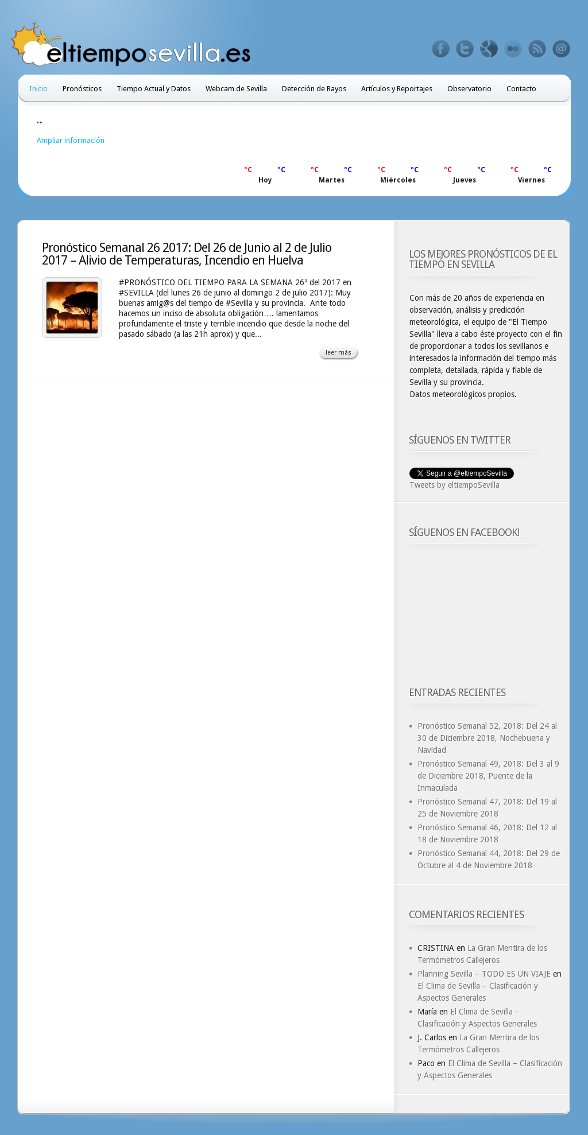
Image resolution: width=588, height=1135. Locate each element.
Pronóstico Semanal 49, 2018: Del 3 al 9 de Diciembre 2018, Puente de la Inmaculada (488, 775)
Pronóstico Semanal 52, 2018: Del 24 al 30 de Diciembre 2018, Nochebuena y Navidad (487, 738)
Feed (537, 49)
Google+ (489, 49)
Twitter (465, 49)
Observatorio (469, 88)
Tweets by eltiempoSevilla (454, 484)
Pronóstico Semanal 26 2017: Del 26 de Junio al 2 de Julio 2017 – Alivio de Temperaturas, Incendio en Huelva (186, 253)
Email (561, 49)
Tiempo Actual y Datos (154, 88)
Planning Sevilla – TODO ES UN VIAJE (484, 973)
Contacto (521, 88)
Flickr (513, 49)
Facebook (441, 49)
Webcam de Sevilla (236, 88)
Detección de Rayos (314, 88)
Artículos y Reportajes (396, 88)
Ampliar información (71, 140)
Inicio (38, 88)
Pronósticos (82, 88)
